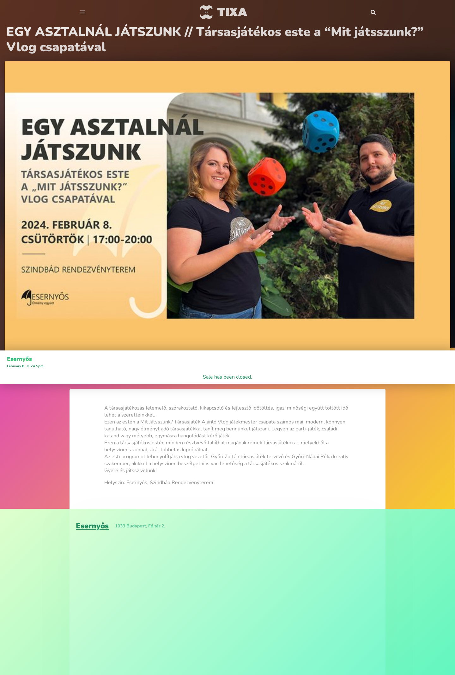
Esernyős (19, 359)
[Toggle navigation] (83, 12)
